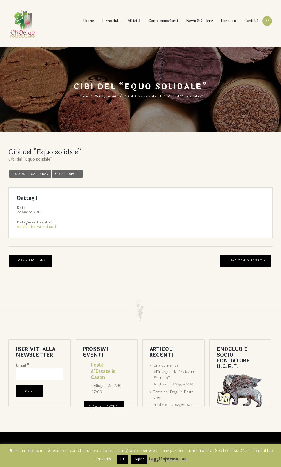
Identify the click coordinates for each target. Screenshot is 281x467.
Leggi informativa (167, 459)
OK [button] (122, 459)
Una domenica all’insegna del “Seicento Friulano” (174, 371)
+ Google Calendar (30, 174)
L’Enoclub (110, 21)
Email (22, 365)
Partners (228, 21)
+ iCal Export (67, 174)
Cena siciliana (30, 260)
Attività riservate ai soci (143, 96)
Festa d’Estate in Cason (103, 371)
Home (88, 21)
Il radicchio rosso (246, 260)
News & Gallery (199, 21)
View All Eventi (104, 406)
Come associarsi (163, 21)
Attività (134, 21)
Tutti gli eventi (106, 96)
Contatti (251, 21)
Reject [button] (139, 459)
